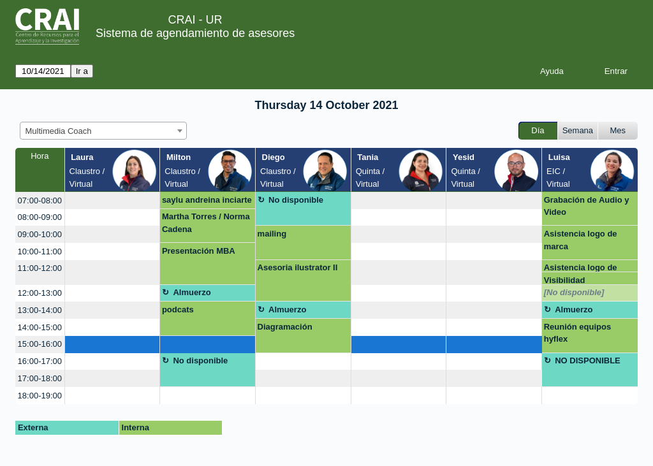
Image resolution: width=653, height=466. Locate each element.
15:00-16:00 (40, 344)
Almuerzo (191, 292)
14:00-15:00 (40, 327)
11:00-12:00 (40, 268)
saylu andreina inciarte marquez (207, 202)
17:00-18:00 (40, 378)
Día (537, 130)
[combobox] (103, 131)
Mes (618, 130)
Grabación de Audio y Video (586, 206)
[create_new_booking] (112, 200)
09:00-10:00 (40, 234)
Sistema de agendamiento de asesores (195, 33)
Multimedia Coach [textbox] (59, 131)
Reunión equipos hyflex (577, 333)
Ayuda (552, 71)
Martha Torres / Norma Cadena (206, 223)
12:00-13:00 (40, 293)
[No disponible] (574, 292)
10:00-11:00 (40, 251)
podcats (178, 309)
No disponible (295, 200)
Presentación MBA (198, 251)
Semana (577, 130)
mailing (272, 233)
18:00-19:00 (40, 395)
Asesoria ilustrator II (298, 267)
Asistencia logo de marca (580, 240)
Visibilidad (564, 280)
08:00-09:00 (40, 217)
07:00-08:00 (40, 200)
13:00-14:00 (40, 310)
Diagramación (285, 326)
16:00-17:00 (40, 361)
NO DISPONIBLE (587, 360)
